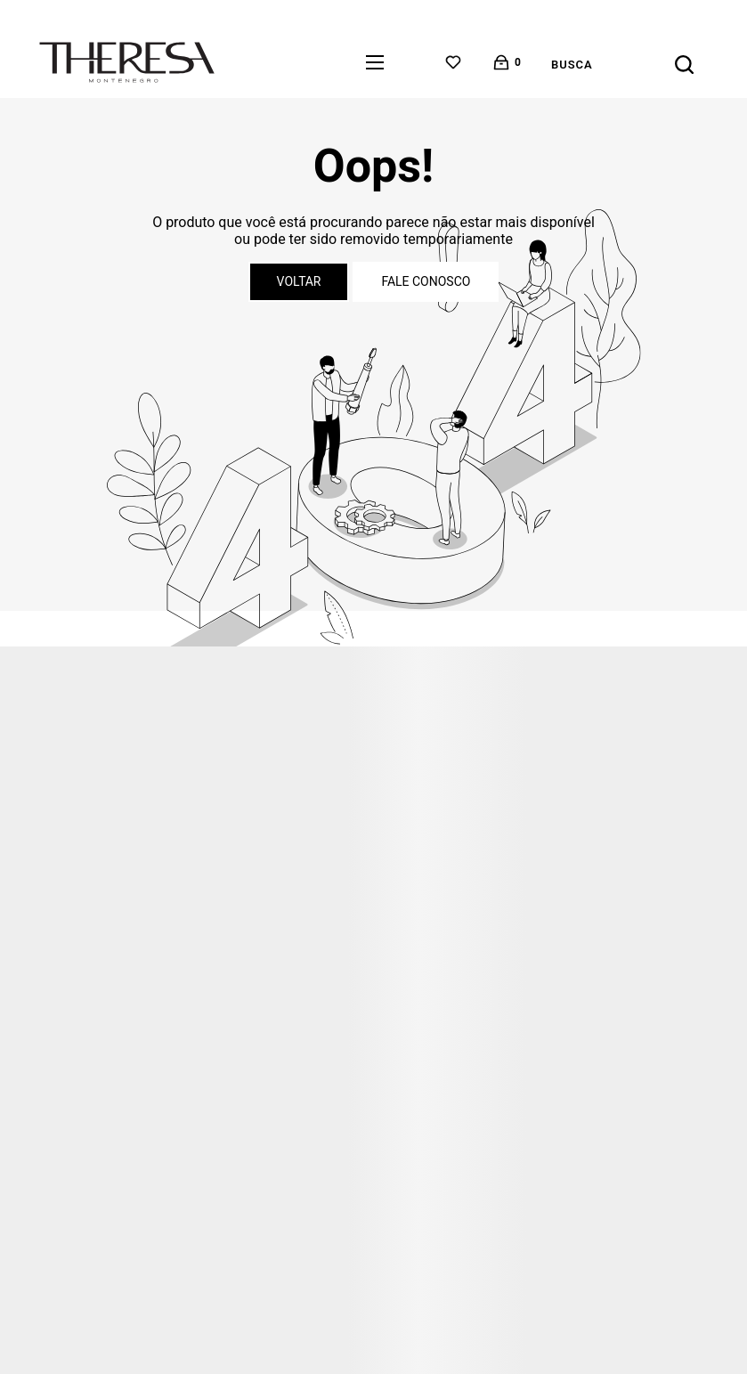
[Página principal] (127, 62)
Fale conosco (425, 281)
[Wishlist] (453, 62)
